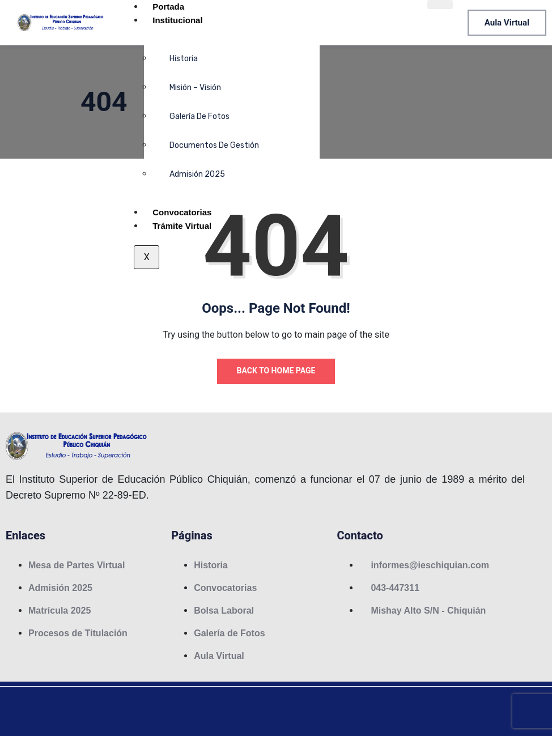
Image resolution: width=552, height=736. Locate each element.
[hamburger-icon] (440, 4)
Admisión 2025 (197, 174)
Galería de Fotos (199, 116)
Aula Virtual (507, 23)
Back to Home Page (276, 370)
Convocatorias (181, 212)
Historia (183, 58)
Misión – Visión (195, 87)
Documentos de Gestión (214, 145)
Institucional (177, 20)
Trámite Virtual (181, 226)
